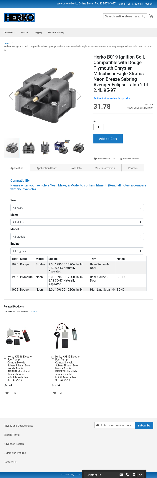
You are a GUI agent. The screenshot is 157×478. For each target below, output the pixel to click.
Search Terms (12, 434)
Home (7, 43)
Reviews (133, 172)
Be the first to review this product (112, 98)
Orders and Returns (15, 452)
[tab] (17, 171)
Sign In (122, 3)
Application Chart (47, 172)
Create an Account (142, 3)
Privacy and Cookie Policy (18, 425)
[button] (11, 97)
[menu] (78, 32)
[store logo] (19, 18)
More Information (105, 172)
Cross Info (76, 172)
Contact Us (10, 462)
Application (16, 172)
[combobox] (125, 16)
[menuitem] (8, 32)
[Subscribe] (144, 425)
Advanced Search (14, 443)
